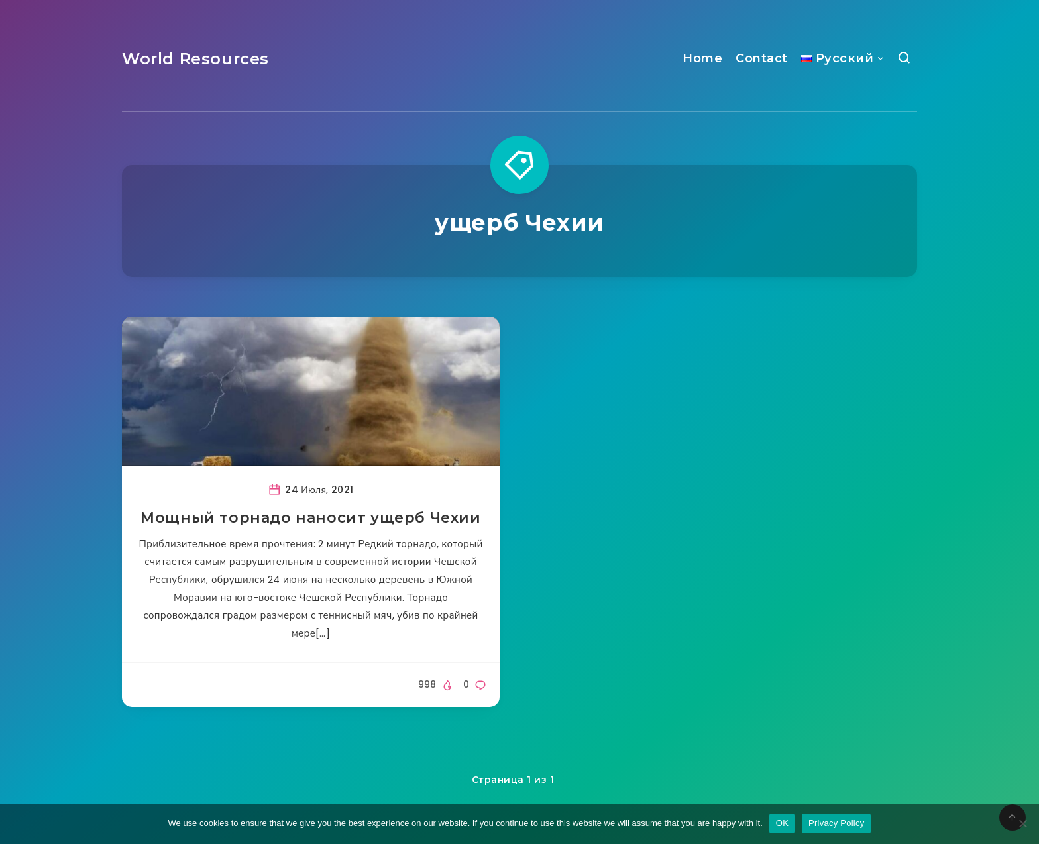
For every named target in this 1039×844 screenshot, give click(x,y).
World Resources (195, 58)
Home (702, 58)
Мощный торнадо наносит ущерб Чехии (310, 518)
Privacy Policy (836, 823)
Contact (762, 58)
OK (782, 823)
